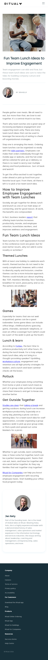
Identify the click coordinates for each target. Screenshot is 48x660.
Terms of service (11, 584)
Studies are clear (11, 405)
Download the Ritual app (14, 602)
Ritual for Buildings (12, 625)
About (7, 576)
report (30, 217)
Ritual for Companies (13, 473)
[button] (43, 3)
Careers (8, 580)
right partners (17, 151)
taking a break (31, 405)
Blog (6, 607)
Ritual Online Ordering (13, 617)
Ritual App (9, 621)
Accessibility (10, 593)
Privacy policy (10, 588)
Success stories (11, 639)
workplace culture (11, 361)
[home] (12, 3)
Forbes (19, 346)
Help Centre (9, 643)
